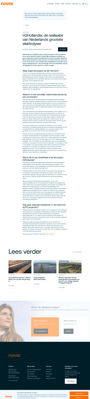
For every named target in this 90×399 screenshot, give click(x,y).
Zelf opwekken (31, 371)
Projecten (68, 3)
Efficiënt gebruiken (32, 376)
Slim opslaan (30, 374)
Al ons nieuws (77, 252)
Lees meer (11, 285)
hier (57, 15)
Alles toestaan (79, 385)
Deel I (47, 234)
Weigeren (79, 393)
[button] (80, 4)
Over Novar (75, 3)
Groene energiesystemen (34, 369)
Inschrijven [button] (70, 381)
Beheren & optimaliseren (33, 378)
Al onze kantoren (13, 380)
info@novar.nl (12, 369)
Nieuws (26, 25)
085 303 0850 (12, 371)
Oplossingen (50, 3)
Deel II (52, 234)
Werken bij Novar (50, 378)
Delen (63, 49)
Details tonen (20, 396)
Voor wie (57, 3)
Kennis (62, 3)
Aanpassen (79, 389)
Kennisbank (49, 374)
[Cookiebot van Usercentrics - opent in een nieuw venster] (8, 396)
